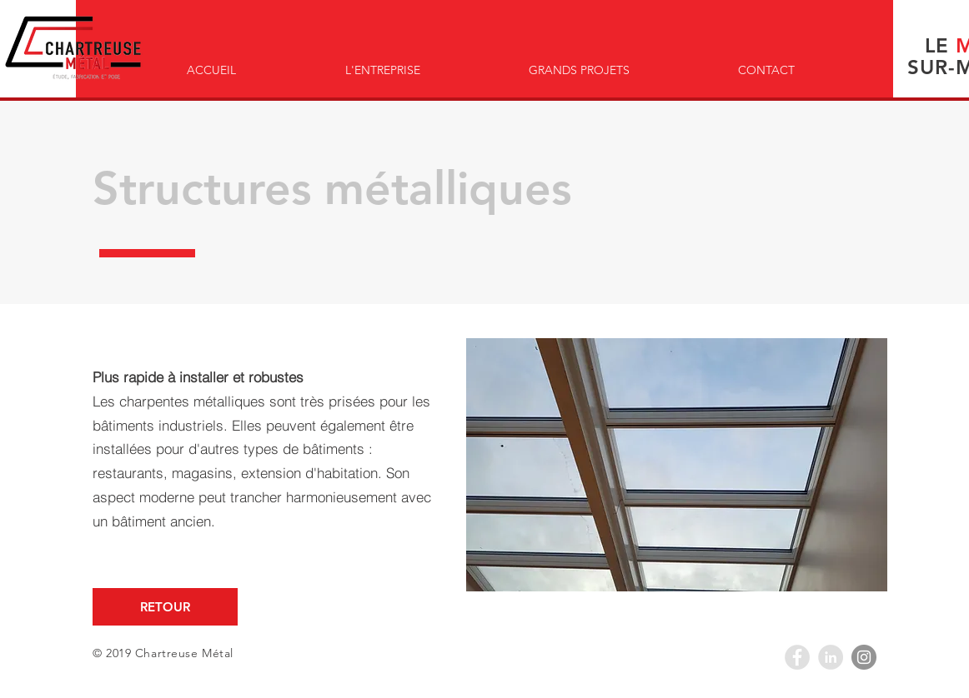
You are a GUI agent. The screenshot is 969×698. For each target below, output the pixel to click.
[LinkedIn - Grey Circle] (830, 657)
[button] (676, 464)
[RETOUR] (165, 607)
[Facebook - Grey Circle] (797, 657)
